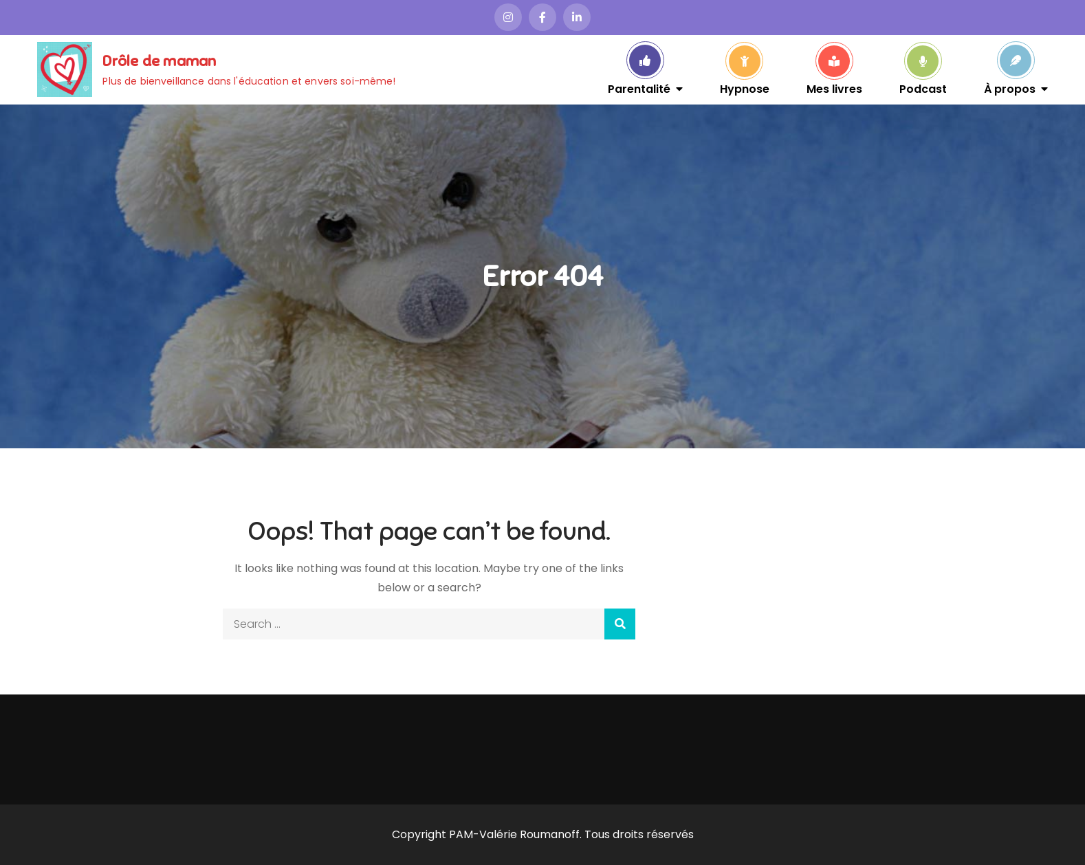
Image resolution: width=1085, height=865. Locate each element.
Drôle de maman (159, 61)
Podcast (923, 88)
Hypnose (744, 88)
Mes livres (834, 88)
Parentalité (639, 88)
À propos (1009, 88)
